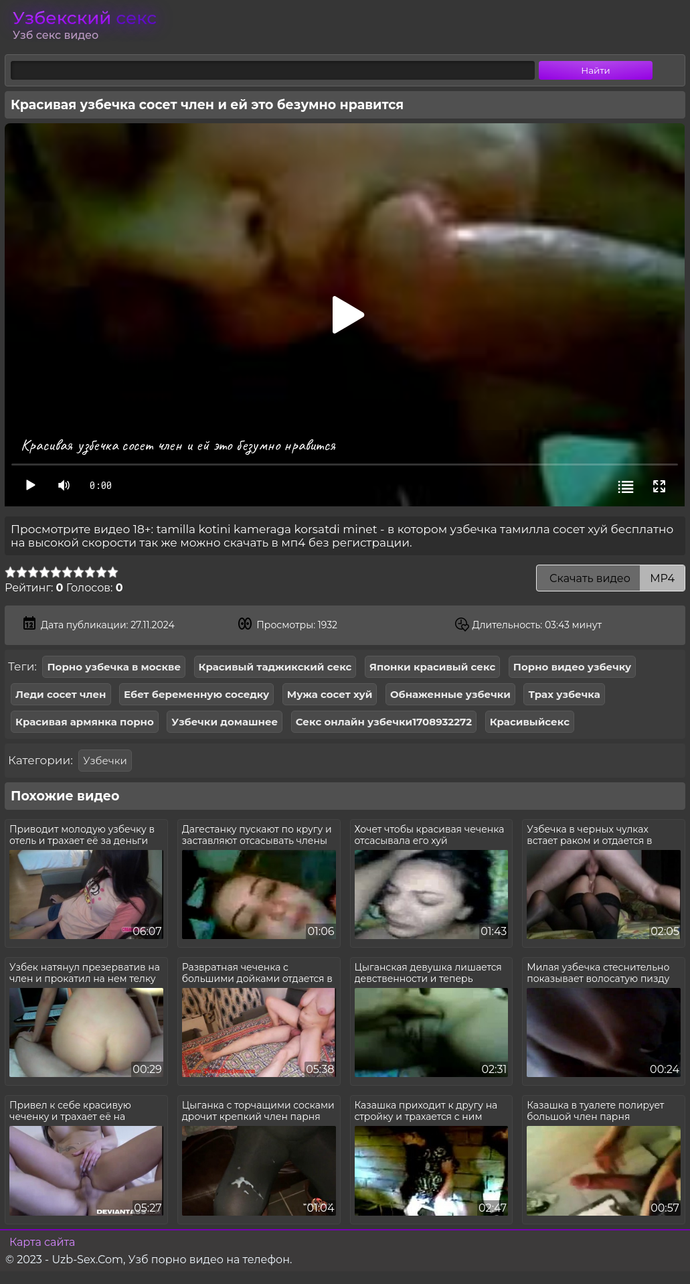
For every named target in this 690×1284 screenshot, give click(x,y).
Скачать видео (611, 578)
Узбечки (104, 760)
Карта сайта (42, 1242)
